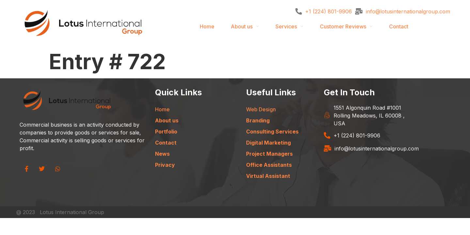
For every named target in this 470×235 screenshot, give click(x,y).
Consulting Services (272, 131)
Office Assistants (269, 165)
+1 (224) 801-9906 (328, 11)
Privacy (165, 165)
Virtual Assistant (268, 176)
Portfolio (166, 131)
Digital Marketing (268, 142)
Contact (398, 26)
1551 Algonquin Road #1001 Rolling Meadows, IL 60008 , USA (369, 115)
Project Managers (269, 153)
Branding (258, 120)
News (162, 153)
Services (286, 26)
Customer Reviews (343, 26)
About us (242, 26)
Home (207, 26)
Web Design (261, 109)
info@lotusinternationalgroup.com (408, 11)
